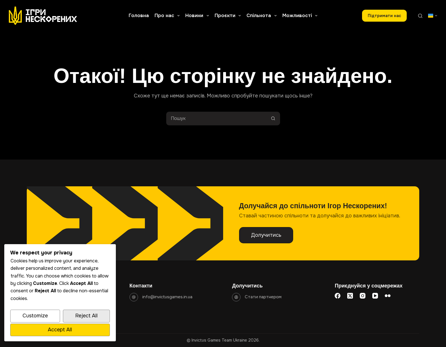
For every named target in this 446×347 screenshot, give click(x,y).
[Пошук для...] (216, 118)
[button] (432, 16)
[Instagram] (362, 296)
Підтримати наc (384, 15)
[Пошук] (420, 16)
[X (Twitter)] (350, 296)
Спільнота (262, 15)
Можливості (301, 15)
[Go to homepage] (43, 16)
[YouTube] (375, 296)
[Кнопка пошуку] (273, 118)
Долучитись (266, 235)
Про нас (168, 15)
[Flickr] (387, 296)
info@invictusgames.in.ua (167, 297)
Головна (139, 16)
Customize (35, 316)
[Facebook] (337, 296)
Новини (198, 15)
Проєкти (229, 15)
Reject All (86, 316)
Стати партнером (263, 297)
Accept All (60, 329)
